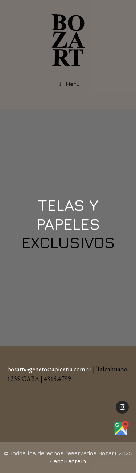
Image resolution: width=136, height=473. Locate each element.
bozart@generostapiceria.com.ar (49, 369)
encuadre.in (70, 461)
